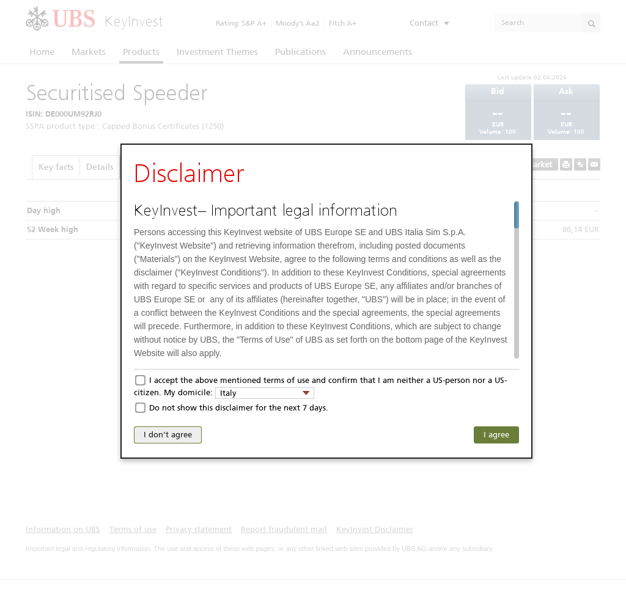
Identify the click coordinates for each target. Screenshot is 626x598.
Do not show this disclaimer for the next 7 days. (238, 407)
